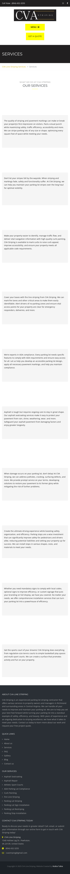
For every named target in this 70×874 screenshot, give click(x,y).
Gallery (7, 755)
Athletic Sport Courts (13, 784)
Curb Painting (10, 793)
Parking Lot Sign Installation (16, 805)
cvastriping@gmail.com (16, 853)
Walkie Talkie (58, 866)
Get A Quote (35, 36)
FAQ (6, 751)
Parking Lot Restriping (14, 809)
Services (8, 747)
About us (8, 743)
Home (6, 739)
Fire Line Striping (12, 797)
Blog (6, 759)
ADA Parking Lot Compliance (17, 789)
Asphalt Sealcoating (13, 776)
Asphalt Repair (11, 780)
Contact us (9, 763)
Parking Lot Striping (13, 801)
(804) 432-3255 (12, 848)
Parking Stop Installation (15, 813)
